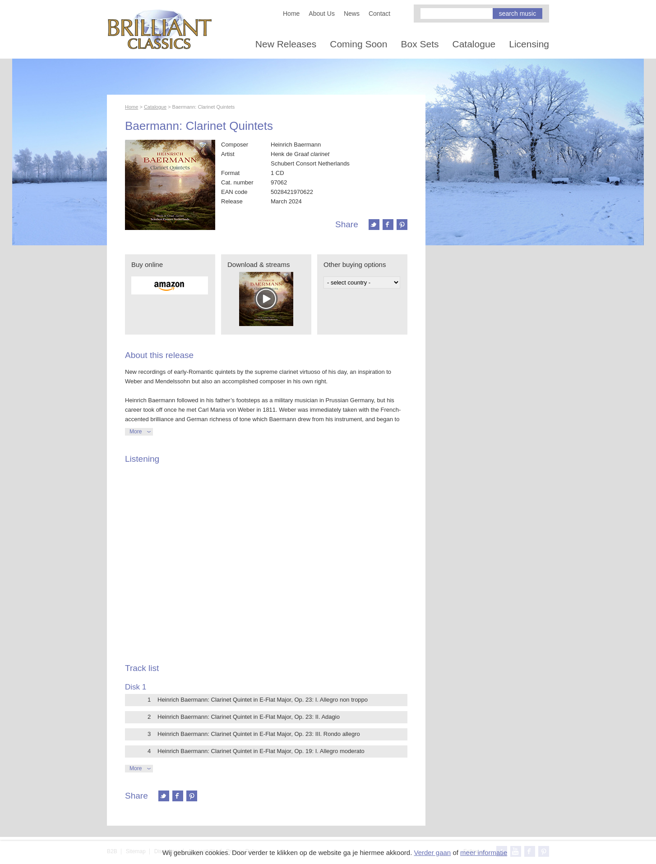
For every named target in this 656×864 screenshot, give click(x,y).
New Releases (285, 44)
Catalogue (474, 44)
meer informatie (483, 852)
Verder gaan (432, 852)
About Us (322, 13)
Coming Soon (358, 44)
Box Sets (420, 44)
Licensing (529, 44)
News (352, 13)
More (135, 431)
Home (291, 13)
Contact (379, 13)
